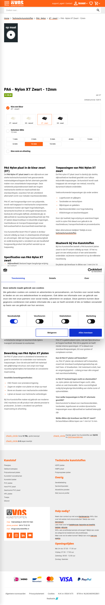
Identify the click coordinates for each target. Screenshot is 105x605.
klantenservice (84, 516)
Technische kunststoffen (22, 18)
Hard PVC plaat (10, 487)
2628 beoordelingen (75, 437)
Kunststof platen (10, 480)
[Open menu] (7, 3)
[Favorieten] (91, 3)
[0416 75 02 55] (18, 525)
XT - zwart (53, 18)
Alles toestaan (86, 332)
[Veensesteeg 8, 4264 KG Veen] (20, 522)
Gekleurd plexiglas (11, 469)
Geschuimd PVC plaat (12, 490)
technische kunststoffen (66, 233)
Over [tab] (86, 278)
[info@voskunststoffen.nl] (18, 529)
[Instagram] (16, 535)
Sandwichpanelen (61, 486)
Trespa (6, 497)
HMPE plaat (59, 469)
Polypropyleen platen (63, 472)
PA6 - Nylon (41, 18)
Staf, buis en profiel (62, 493)
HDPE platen (60, 465)
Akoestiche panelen (62, 490)
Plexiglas (7, 465)
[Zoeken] (47, 10)
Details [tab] (52, 278)
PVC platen (8, 483)
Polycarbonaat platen (12, 472)
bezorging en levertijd (87, 525)
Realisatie (52, 598)
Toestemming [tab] (18, 278)
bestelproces (73, 525)
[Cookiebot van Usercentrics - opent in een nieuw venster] (90, 270)
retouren (64, 527)
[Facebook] (9, 535)
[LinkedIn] (23, 535)
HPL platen (8, 494)
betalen (58, 527)
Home (6, 18)
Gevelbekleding (60, 483)
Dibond (6, 501)
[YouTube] (30, 535)
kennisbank (59, 522)
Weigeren (52, 332)
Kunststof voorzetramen (13, 476)
